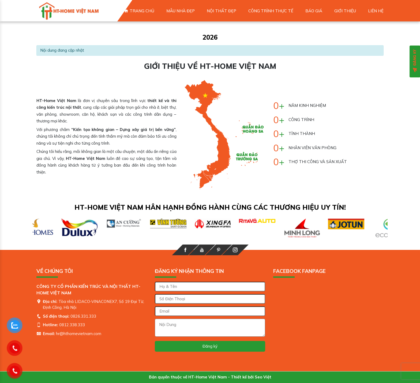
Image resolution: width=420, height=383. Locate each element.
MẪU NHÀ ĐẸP (180, 10)
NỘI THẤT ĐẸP (221, 10)
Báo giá (313, 10)
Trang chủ (142, 10)
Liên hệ (376, 10)
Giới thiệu (345, 10)
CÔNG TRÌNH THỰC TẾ (270, 10)
